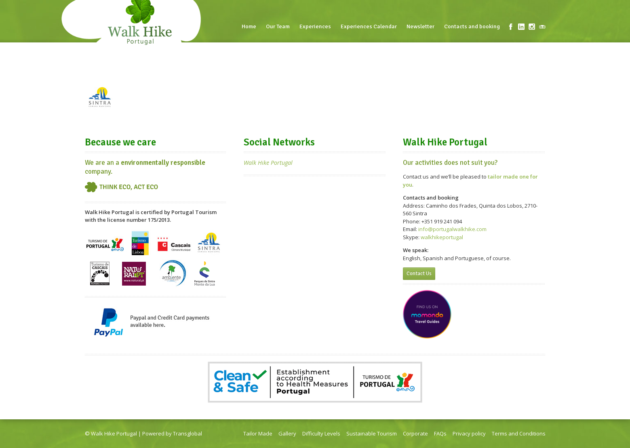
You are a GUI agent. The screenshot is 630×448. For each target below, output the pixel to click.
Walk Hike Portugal (268, 162)
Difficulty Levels (321, 433)
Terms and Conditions (519, 433)
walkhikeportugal (442, 237)
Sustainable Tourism (371, 433)
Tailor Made (257, 433)
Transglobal (187, 433)
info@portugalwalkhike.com (452, 229)
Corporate (415, 433)
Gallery (287, 433)
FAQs (440, 433)
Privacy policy (469, 433)
